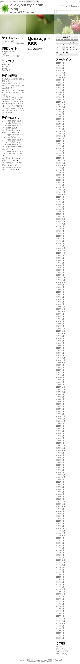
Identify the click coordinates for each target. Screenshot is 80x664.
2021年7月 (60, 202)
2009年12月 (60, 531)
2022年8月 (60, 170)
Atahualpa (49, 662)
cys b (4, 54)
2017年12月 (60, 307)
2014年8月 (60, 397)
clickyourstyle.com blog (26, 7)
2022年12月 (60, 160)
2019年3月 (60, 270)
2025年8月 (60, 82)
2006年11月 (60, 621)
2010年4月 (60, 521)
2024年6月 (60, 117)
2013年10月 (60, 421)
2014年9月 (60, 394)
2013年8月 (60, 426)
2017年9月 (60, 314)
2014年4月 (60, 406)
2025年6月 (60, 87)
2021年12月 (60, 190)
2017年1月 (60, 326)
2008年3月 (60, 582)
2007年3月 (60, 611)
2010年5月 (60, 519)
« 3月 (60, 54)
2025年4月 (60, 92)
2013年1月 (60, 443)
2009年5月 (60, 548)
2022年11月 (60, 163)
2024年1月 (60, 129)
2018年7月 (60, 290)
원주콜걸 (11, 128)
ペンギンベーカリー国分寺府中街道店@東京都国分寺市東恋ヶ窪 (13, 92)
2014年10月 (60, 392)
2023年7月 (60, 143)
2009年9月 (60, 538)
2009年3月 (60, 553)
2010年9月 (60, 509)
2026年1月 (60, 70)
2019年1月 (60, 275)
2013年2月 (60, 441)
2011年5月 (60, 489)
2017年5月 (60, 324)
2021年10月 (60, 195)
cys (3, 64)
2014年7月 (60, 399)
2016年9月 (60, 336)
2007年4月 (60, 609)
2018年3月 (60, 299)
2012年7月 (60, 458)
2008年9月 (60, 567)
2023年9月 (60, 138)
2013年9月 (60, 424)
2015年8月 (60, 367)
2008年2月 (60, 584)
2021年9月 (60, 197)
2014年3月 (60, 409)
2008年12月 (60, 560)
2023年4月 (60, 151)
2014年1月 (60, 414)
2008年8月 (60, 570)
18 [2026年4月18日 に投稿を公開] (73, 47)
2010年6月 (60, 516)
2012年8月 (60, 455)
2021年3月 (60, 212)
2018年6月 (60, 292)
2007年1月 (60, 616)
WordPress (40, 662)
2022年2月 (60, 185)
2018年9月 (60, 285)
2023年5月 (60, 148)
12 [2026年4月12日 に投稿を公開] (76, 45)
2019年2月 (60, 272)
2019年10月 (60, 253)
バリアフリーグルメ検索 (11, 56)
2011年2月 (60, 497)
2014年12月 (60, 387)
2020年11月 (60, 221)
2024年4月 (60, 121)
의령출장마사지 (14, 123)
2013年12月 (60, 416)
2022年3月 (60, 182)
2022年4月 (60, 180)
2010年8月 (60, 511)
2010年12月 (60, 501)
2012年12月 (60, 445)
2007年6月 (60, 604)
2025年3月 (60, 95)
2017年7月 (60, 319)
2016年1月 (60, 355)
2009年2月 (60, 555)
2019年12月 (60, 248)
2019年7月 (60, 260)
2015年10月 (60, 363)
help (3, 66)
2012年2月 (60, 470)
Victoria (12, 170)
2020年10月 (60, 224)
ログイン (59, 646)
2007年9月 (60, 596)
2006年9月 (60, 626)
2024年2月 (60, 126)
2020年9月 (60, 226)
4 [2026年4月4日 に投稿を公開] (73, 42)
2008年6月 (60, 575)
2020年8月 (60, 229)
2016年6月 (60, 343)
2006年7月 (60, 631)
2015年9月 (60, 365)
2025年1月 (60, 100)
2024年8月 (60, 112)
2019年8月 (60, 258)
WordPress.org (61, 654)
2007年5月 (60, 606)
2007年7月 (60, 601)
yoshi (4, 71)
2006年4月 (60, 638)
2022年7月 (60, 173)
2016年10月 (60, 333)
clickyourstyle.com (9, 52)
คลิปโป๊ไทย (12, 137)
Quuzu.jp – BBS (8, 41)
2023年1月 (60, 158)
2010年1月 (60, 528)
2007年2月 (60, 614)
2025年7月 (60, 85)
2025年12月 (60, 73)
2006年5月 (60, 635)
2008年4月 (60, 579)
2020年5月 (60, 236)
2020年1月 (60, 246)
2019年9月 (60, 255)
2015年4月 (60, 377)
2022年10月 (60, 165)
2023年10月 (60, 136)
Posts (65, 6)
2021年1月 (60, 216)
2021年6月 (60, 204)
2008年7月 (60, 572)
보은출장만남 (13, 142)
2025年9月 (60, 80)
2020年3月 (60, 241)
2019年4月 (60, 268)
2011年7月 (60, 484)
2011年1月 (60, 499)
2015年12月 (60, 358)
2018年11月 (60, 280)
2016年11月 (60, 331)
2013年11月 (60, 419)
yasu (4, 69)
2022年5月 (60, 177)
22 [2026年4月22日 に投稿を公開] (63, 49)
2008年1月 (60, 587)
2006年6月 (60, 633)
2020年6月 (60, 233)
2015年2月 (60, 382)
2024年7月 (60, 114)
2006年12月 (60, 618)
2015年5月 (60, 375)
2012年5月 (60, 462)
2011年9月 (60, 480)
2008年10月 (60, 565)
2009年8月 (60, 540)
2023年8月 (60, 141)
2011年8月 (60, 482)
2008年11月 (60, 562)
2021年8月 (60, 199)
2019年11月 (60, 251)
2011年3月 (60, 494)
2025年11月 (60, 75)
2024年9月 (60, 109)
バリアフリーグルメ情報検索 (13, 43)
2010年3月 (60, 523)
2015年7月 (60, 370)
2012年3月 (60, 467)
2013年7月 (60, 428)
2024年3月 (60, 124)
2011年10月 (60, 477)
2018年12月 (60, 277)
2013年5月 (60, 433)
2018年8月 (60, 287)
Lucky (12, 165)
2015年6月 (60, 372)
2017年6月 (60, 321)
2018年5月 (60, 294)
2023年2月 (60, 156)
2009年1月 (60, 557)
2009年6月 (60, 545)
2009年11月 (60, 533)
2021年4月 (60, 209)
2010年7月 (60, 514)
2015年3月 (60, 380)
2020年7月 (60, 231)
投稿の (60, 649)
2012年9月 (60, 453)
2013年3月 (60, 438)
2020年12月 (60, 219)
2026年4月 (60, 63)
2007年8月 (60, 599)
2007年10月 (60, 594)
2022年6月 (60, 175)
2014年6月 (60, 402)
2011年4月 (60, 492)
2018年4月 (60, 297)
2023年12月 (60, 131)
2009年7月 (60, 543)
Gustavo (13, 132)
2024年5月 (60, 119)
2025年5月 (60, 90)
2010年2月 (60, 526)
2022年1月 (60, 187)
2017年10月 (60, 311)
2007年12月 (60, 589)
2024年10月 (60, 107)
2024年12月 (60, 102)
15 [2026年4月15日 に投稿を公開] (63, 47)
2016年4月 (60, 348)
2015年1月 (60, 385)
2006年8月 (60, 628)
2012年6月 (60, 460)
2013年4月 (60, 436)
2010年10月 (60, 506)
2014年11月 (60, 389)
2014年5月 (60, 404)
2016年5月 (60, 346)
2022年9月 (60, 168)
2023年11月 (60, 134)
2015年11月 (60, 360)
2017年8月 (60, 316)
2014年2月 (60, 411)
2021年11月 (60, 192)
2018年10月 (60, 282)
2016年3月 (60, 350)
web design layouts (15, 153)
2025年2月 (60, 97)
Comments (75, 6)
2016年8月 (60, 338)
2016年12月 (60, 328)
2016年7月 (60, 341)
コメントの (62, 651)
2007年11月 (60, 592)
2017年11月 (60, 309)
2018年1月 (60, 304)
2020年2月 (60, 243)
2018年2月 (60, 302)
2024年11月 (60, 104)
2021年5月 (60, 207)
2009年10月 (60, 536)
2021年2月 (60, 214)
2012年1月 (60, 472)
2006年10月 (60, 623)
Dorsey (12, 160)
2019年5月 (60, 265)
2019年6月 (60, 263)
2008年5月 (60, 577)
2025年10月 (60, 78)
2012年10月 (60, 450)
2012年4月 (60, 465)
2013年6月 (60, 431)
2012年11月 (60, 448)
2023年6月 (60, 146)
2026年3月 (60, 65)
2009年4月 (60, 550)
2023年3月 (60, 153)
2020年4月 (60, 238)
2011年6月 (60, 487)
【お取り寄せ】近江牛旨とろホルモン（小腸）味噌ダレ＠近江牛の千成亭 (13, 86)
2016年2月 (60, 353)
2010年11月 (60, 504)
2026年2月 (60, 68)
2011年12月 (60, 475)
